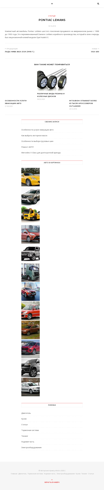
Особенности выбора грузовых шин (37, 141)
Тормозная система (30, 430)
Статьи (52, 16)
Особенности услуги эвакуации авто (37, 129)
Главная (14, 474)
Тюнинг (24, 436)
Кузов (23, 418)
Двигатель (26, 413)
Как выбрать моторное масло (34, 135)
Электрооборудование (31, 447)
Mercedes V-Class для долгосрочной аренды (41, 152)
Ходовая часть (27, 441)
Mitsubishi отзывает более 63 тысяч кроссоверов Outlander (83, 103)
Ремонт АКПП (27, 147)
